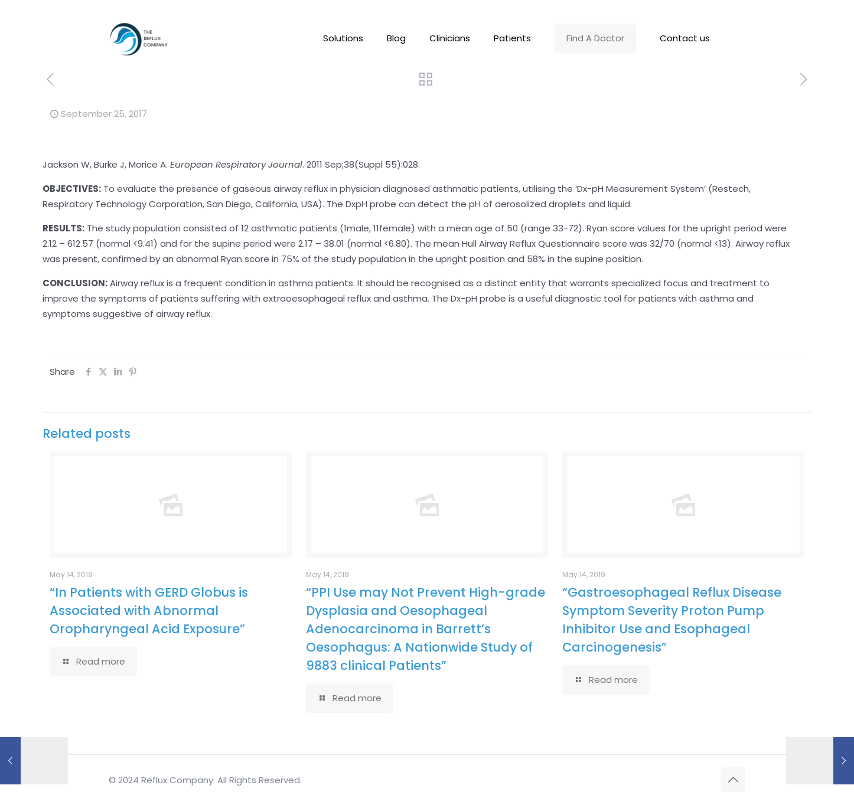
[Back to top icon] (733, 779)
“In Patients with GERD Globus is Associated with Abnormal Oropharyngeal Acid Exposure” (149, 610)
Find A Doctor (595, 38)
